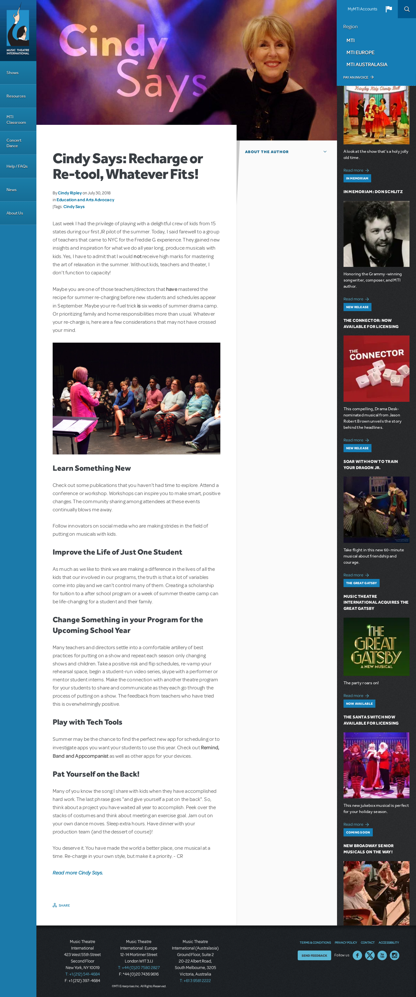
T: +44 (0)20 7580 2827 (139, 967)
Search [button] (407, 9)
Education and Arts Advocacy (85, 199)
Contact (368, 942)
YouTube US (382, 955)
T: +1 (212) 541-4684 (82, 974)
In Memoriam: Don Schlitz (373, 191)
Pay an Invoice (355, 77)
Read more (357, 169)
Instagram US (394, 955)
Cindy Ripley (70, 192)
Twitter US (370, 955)
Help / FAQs (17, 166)
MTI (350, 40)
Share (64, 905)
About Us (14, 213)
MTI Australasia (366, 64)
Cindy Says (73, 206)
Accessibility (389, 942)
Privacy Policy (346, 942)
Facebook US (357, 955)
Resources (16, 96)
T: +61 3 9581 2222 (195, 980)
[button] (389, 9)
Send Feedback (314, 955)
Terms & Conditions (315, 942)
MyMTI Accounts (362, 9)
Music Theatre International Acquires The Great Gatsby (376, 602)
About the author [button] (267, 152)
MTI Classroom (16, 119)
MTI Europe (360, 52)
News (11, 189)
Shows (12, 72)
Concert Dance (13, 143)
